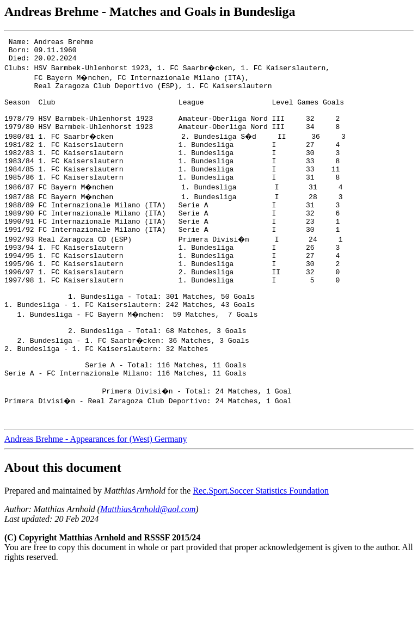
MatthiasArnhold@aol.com (147, 566)
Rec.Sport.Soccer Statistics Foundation (261, 547)
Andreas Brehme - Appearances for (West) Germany (95, 496)
